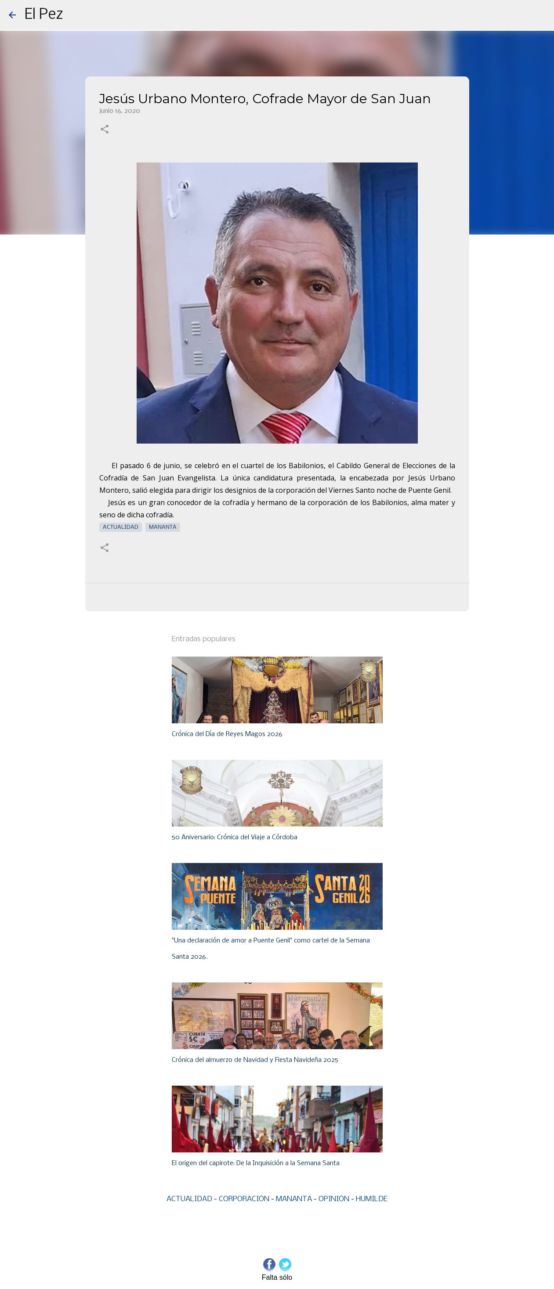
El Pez (44, 15)
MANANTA (294, 1199)
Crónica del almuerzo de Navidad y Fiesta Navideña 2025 (255, 1060)
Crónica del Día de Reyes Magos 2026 (227, 734)
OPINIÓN (334, 1199)
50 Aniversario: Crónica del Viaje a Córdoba (234, 837)
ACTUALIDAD (189, 1199)
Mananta (163, 527)
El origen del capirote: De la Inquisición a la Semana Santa (256, 1163)
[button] (104, 130)
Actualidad (120, 527)
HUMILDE (371, 1199)
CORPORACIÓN (244, 1199)
